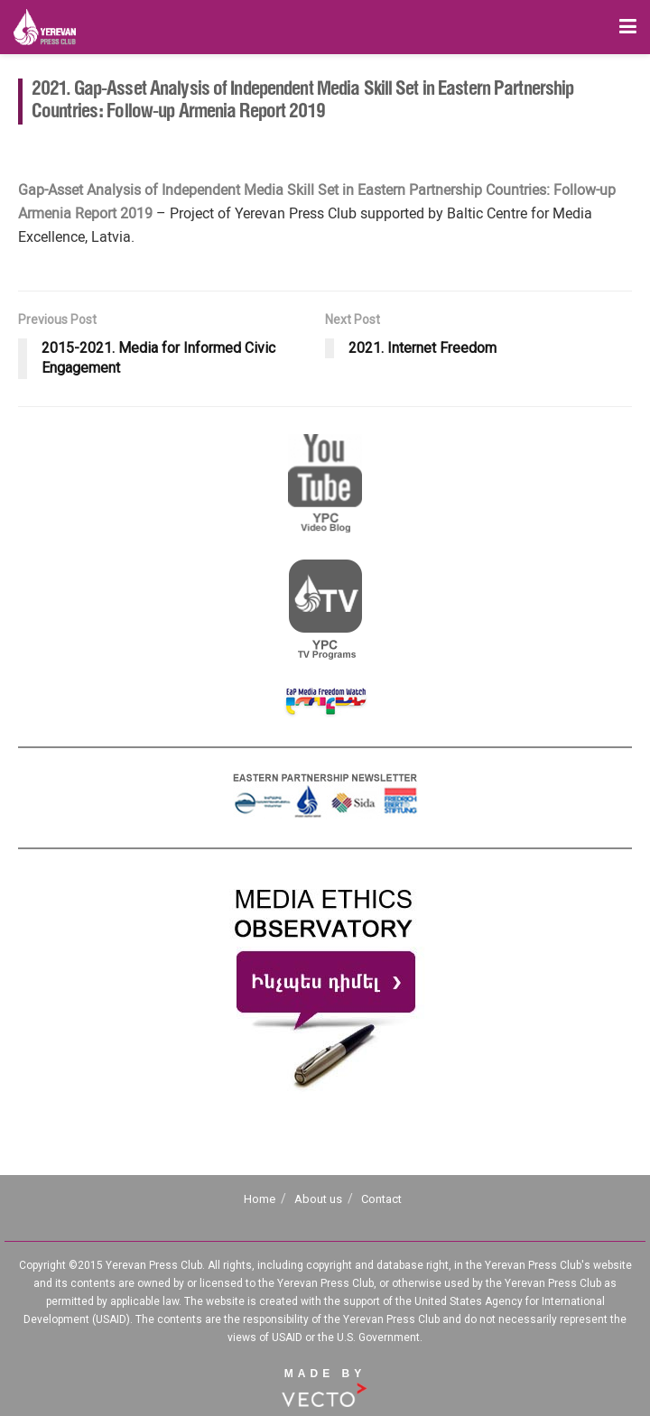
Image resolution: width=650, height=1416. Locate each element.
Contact (381, 1199)
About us (318, 1199)
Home (259, 1199)
